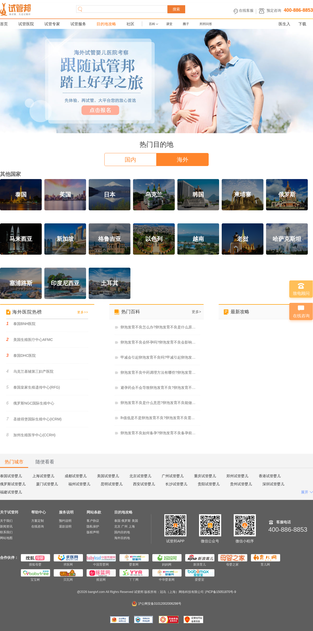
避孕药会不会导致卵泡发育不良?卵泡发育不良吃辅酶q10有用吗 (159, 387)
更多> (196, 312)
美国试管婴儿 (108, 476)
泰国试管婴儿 (11, 476)
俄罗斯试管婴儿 (13, 484)
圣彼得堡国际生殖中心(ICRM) (34, 419)
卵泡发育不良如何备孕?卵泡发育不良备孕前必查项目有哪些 (159, 433)
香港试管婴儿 (270, 476)
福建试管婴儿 (11, 492)
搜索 (176, 9)
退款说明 (65, 526)
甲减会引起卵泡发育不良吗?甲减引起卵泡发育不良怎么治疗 (159, 357)
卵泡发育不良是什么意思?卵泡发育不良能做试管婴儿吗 (159, 403)
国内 (130, 159)
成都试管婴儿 (76, 476)
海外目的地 (122, 538)
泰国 (117, 521)
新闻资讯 (6, 526)
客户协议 (93, 521)
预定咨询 (274, 10)
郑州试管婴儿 (237, 476)
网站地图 (6, 538)
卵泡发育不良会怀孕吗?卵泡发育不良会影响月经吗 (159, 342)
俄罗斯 (126, 521)
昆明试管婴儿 (112, 484)
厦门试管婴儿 (47, 484)
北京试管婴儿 (140, 476)
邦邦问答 (206, 24)
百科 (152, 24)
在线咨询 (37, 526)
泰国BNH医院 (20, 323)
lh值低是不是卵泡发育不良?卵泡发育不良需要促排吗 (159, 418)
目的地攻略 (106, 24)
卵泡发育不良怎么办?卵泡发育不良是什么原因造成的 (159, 327)
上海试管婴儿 (43, 476)
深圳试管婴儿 (273, 484)
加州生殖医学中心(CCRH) (31, 435)
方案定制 (37, 521)
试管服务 (78, 24)
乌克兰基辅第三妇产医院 (29, 371)
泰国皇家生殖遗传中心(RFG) (33, 387)
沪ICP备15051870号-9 (220, 592)
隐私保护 (93, 526)
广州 (124, 526)
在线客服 (246, 10)
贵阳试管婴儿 (209, 484)
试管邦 (139, 592)
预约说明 (65, 521)
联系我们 (6, 532)
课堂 (169, 24)
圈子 (186, 24)
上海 (132, 526)
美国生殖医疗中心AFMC (29, 339)
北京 (117, 526)
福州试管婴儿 (79, 484)
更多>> (82, 312)
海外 (182, 159)
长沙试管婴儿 (176, 484)
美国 (135, 521)
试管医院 (26, 24)
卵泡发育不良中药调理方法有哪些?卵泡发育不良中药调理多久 (159, 372)
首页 (4, 24)
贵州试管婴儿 (241, 484)
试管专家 (52, 24)
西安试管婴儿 (144, 484)
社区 (130, 24)
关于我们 (6, 521)
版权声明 (93, 532)
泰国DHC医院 (21, 355)
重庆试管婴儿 (205, 476)
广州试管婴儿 (173, 476)
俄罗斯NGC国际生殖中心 (30, 403)
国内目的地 (122, 532)
